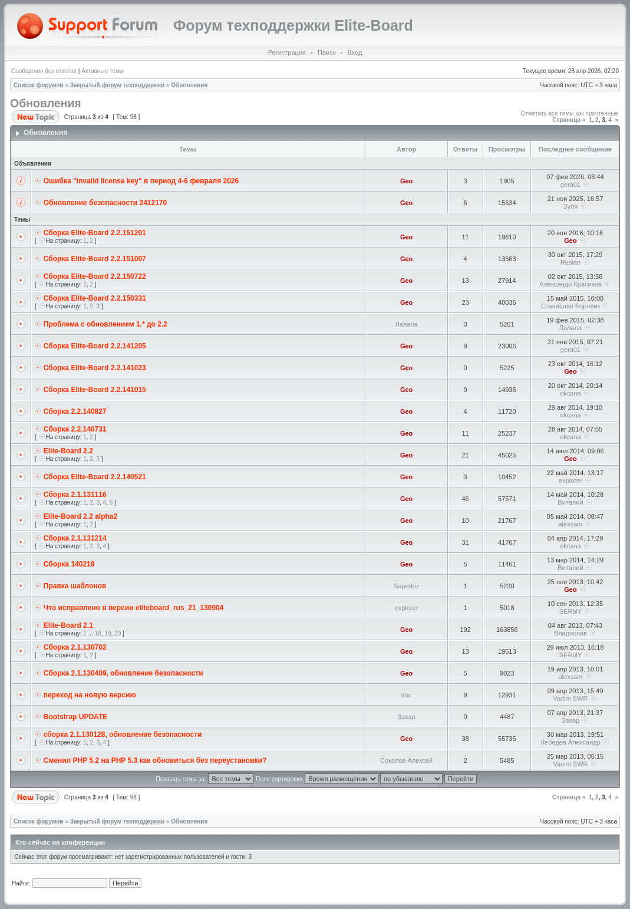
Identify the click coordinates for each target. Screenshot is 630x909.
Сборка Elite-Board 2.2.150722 (95, 276)
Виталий (570, 502)
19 (107, 633)
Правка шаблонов (75, 586)
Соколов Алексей (406, 760)
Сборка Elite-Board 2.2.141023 (95, 368)
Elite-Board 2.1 (68, 625)
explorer (570, 480)
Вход (354, 52)
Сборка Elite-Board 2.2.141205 (95, 346)
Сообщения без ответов (44, 71)
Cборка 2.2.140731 (75, 429)
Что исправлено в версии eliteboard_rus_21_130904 (134, 608)
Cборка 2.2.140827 (75, 411)
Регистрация (287, 52)
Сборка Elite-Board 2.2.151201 (95, 233)
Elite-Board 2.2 (68, 451)
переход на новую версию (90, 695)
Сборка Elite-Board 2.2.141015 (95, 390)
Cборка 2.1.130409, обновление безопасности (123, 673)
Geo (406, 181)
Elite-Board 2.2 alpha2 (80, 516)
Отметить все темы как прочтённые (569, 113)
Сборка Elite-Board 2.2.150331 (95, 298)
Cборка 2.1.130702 (75, 647)
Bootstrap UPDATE (75, 717)
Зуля (570, 206)
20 (117, 633)
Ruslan (570, 262)
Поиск (326, 52)
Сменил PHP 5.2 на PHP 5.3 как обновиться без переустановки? (155, 760)
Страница (566, 120)
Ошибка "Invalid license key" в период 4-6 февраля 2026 (141, 181)
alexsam (570, 524)
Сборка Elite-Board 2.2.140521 (95, 477)
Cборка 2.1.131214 (75, 538)
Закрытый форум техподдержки (117, 85)
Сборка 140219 (69, 564)
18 (98, 633)
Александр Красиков (570, 284)
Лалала (406, 324)
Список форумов (39, 85)
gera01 (570, 184)
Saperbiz (406, 585)
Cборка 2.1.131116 (75, 494)
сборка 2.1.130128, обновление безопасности (123, 734)
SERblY (570, 611)
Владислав (570, 633)
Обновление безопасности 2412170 (105, 203)
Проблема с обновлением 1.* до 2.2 (105, 324)
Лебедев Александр (570, 742)
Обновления (189, 85)
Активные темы (102, 71)
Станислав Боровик (571, 305)
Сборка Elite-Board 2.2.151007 (95, 259)
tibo (406, 695)
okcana (570, 393)
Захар (406, 716)
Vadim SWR (570, 698)
